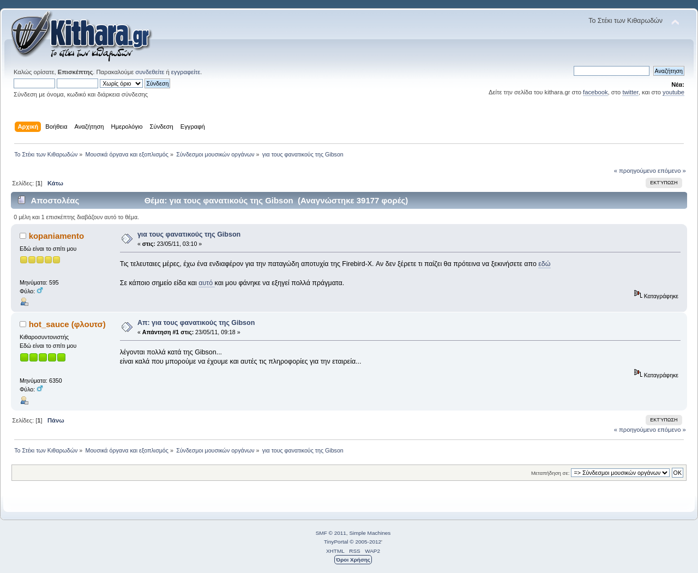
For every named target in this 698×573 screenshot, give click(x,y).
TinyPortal (336, 542)
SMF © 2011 (331, 533)
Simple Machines (369, 533)
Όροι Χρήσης (353, 560)
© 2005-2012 (365, 542)
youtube (673, 92)
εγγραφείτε (185, 72)
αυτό (206, 283)
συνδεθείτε (149, 72)
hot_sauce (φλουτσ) (67, 324)
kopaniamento (56, 235)
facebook (595, 92)
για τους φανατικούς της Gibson (188, 234)
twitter (630, 92)
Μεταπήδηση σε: (550, 473)
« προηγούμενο (635, 170)
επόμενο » (672, 170)
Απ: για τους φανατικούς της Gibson (196, 323)
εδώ (544, 264)
